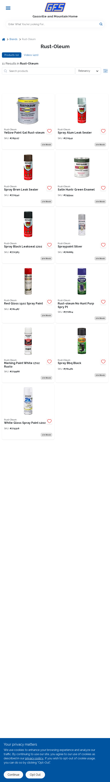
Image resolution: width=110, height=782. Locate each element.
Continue (13, 774)
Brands (13, 39)
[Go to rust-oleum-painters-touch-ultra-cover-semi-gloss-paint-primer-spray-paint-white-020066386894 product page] (28, 412)
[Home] (3, 39)
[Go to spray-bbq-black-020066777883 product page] (82, 353)
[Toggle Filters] (105, 71)
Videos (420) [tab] (31, 55)
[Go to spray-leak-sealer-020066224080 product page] (82, 121)
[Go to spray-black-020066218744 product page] (28, 235)
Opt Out (35, 774)
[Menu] (8, 8)
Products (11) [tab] (11, 55)
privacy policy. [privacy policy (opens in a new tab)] (34, 758)
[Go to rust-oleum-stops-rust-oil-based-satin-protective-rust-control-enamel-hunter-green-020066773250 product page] (82, 178)
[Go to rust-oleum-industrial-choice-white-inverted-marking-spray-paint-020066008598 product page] (28, 353)
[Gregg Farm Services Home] (55, 7)
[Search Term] (55, 24)
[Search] (101, 24)
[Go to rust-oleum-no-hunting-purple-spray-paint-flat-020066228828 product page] (82, 294)
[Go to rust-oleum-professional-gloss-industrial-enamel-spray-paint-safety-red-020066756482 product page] (28, 294)
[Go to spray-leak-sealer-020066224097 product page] (28, 178)
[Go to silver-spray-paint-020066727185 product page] (82, 235)
